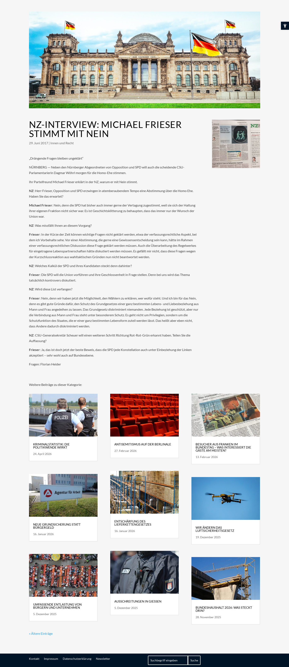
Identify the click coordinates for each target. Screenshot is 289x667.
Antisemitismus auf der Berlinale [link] (142, 444)
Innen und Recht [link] (62, 143)
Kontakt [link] (34, 658)
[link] (285, 26)
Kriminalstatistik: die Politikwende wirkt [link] (51, 445)
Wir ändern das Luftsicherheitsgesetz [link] (215, 529)
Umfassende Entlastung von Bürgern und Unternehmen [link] (57, 606)
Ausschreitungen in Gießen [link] (137, 601)
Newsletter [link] (103, 658)
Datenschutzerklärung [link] (77, 658)
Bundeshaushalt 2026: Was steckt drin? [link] (224, 609)
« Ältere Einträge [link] (41, 633)
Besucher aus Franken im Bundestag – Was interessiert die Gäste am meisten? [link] (223, 447)
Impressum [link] (51, 658)
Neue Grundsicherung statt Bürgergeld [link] (57, 526)
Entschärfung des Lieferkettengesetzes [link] (132, 522)
